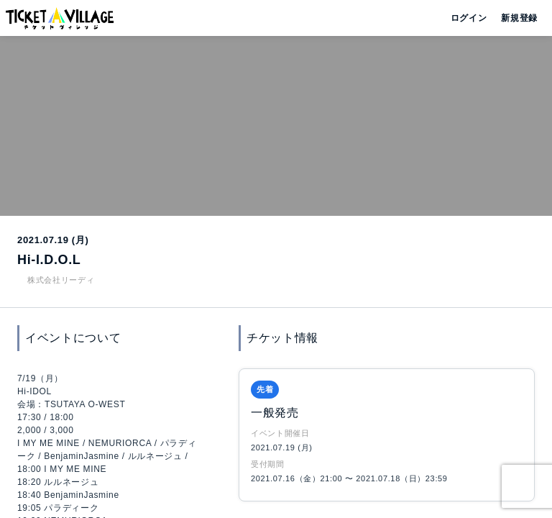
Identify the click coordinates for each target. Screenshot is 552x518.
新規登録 (513, 18)
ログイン (467, 18)
